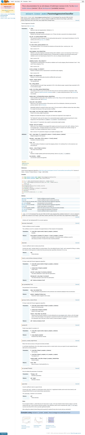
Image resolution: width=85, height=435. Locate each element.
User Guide (17, 1)
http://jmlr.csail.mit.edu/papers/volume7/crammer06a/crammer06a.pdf (55, 170)
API (21, 1)
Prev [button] (3, 4)
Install (12, 1)
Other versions (8, 8)
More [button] (30, 1)
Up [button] (7, 4)
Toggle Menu (4, 433)
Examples (25, 1)
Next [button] (12, 4)
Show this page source (76, 433)
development (46, 8)
